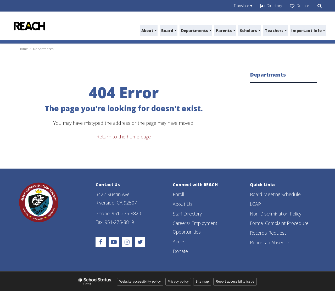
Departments (43, 48)
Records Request (268, 232)
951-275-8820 (126, 213)
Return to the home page (124, 136)
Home (23, 48)
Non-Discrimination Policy (277, 213)
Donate (180, 250)
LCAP (255, 204)
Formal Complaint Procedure (281, 223)
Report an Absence (270, 242)
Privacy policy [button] (178, 281)
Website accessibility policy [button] (140, 281)
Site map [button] (202, 281)
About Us (183, 204)
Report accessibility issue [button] (235, 281)
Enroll (179, 194)
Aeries (179, 241)
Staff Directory (188, 213)
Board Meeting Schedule (276, 194)
